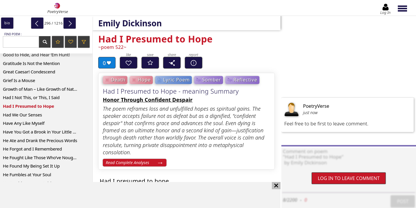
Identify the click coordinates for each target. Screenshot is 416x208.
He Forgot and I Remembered (32, 149)
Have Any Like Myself (23, 123)
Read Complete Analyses (127, 162)
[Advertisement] (134, 195)
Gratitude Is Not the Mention (31, 63)
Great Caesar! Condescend (29, 72)
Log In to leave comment (349, 178)
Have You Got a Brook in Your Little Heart (43, 132)
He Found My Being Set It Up (31, 166)
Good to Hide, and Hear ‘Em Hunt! (36, 54)
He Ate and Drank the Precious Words (40, 140)
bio (7, 23)
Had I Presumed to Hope (28, 106)
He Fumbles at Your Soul (27, 174)
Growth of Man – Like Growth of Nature (41, 89)
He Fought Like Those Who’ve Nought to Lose (47, 157)
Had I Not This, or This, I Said (31, 97)
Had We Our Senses (22, 115)
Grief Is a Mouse (19, 80)
